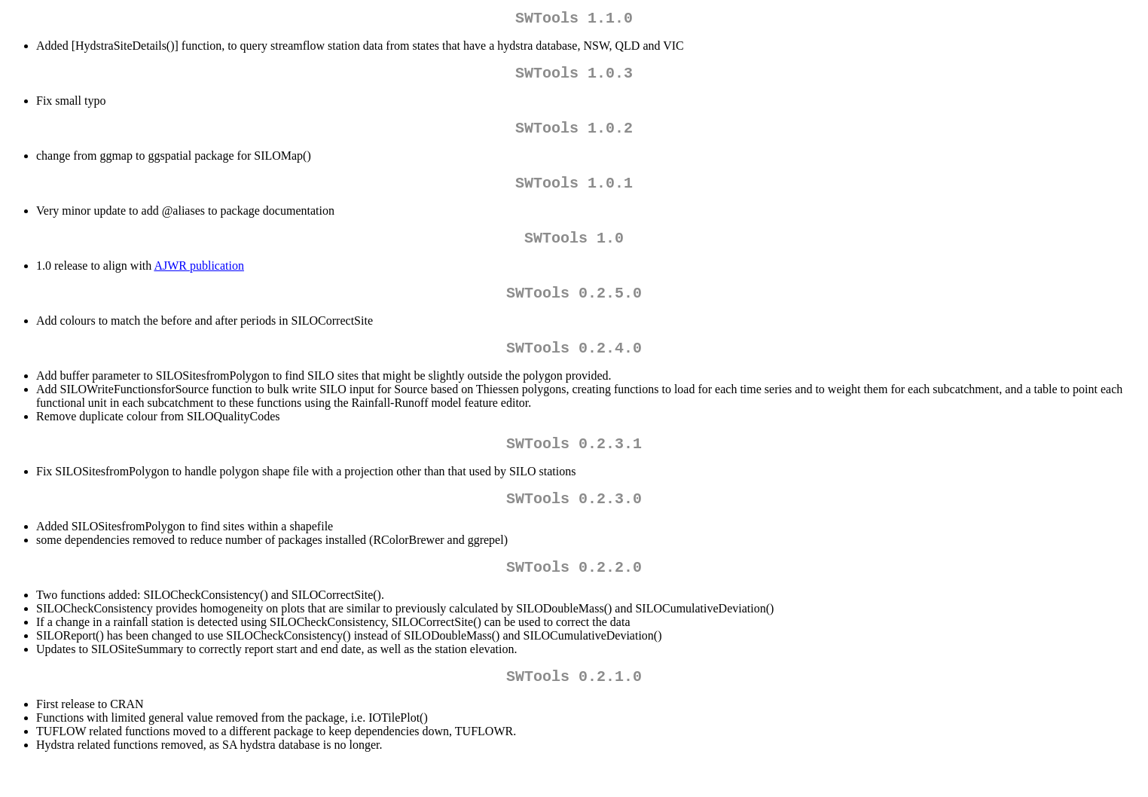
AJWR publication (199, 280)
